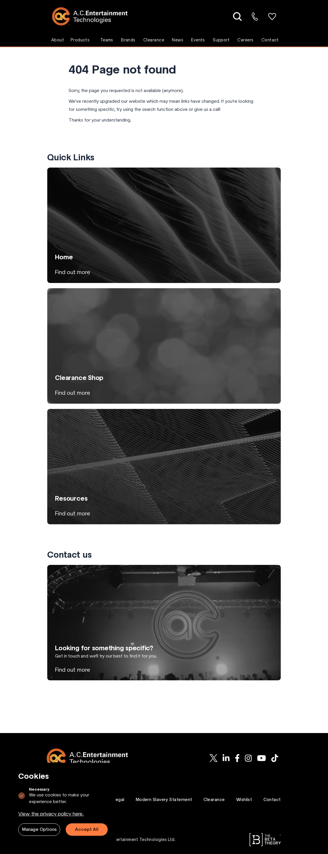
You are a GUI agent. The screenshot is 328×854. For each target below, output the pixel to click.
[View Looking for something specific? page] (164, 622)
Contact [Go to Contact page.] (272, 799)
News (177, 40)
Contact (270, 40)
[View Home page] (164, 225)
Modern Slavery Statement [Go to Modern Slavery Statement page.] (164, 799)
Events (198, 40)
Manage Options (39, 829)
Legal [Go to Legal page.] (118, 799)
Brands (128, 40)
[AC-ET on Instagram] (248, 758)
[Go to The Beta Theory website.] (265, 839)
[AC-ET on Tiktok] (275, 758)
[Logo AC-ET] (94, 16)
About (57, 40)
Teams (106, 40)
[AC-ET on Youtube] (261, 758)
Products (80, 40)
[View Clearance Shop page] (164, 346)
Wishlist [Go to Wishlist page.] (244, 799)
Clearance (153, 40)
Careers (245, 40)
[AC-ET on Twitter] (213, 758)
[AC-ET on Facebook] (237, 758)
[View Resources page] (164, 466)
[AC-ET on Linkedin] (226, 758)
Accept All (86, 829)
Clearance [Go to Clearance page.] (214, 799)
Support (221, 40)
